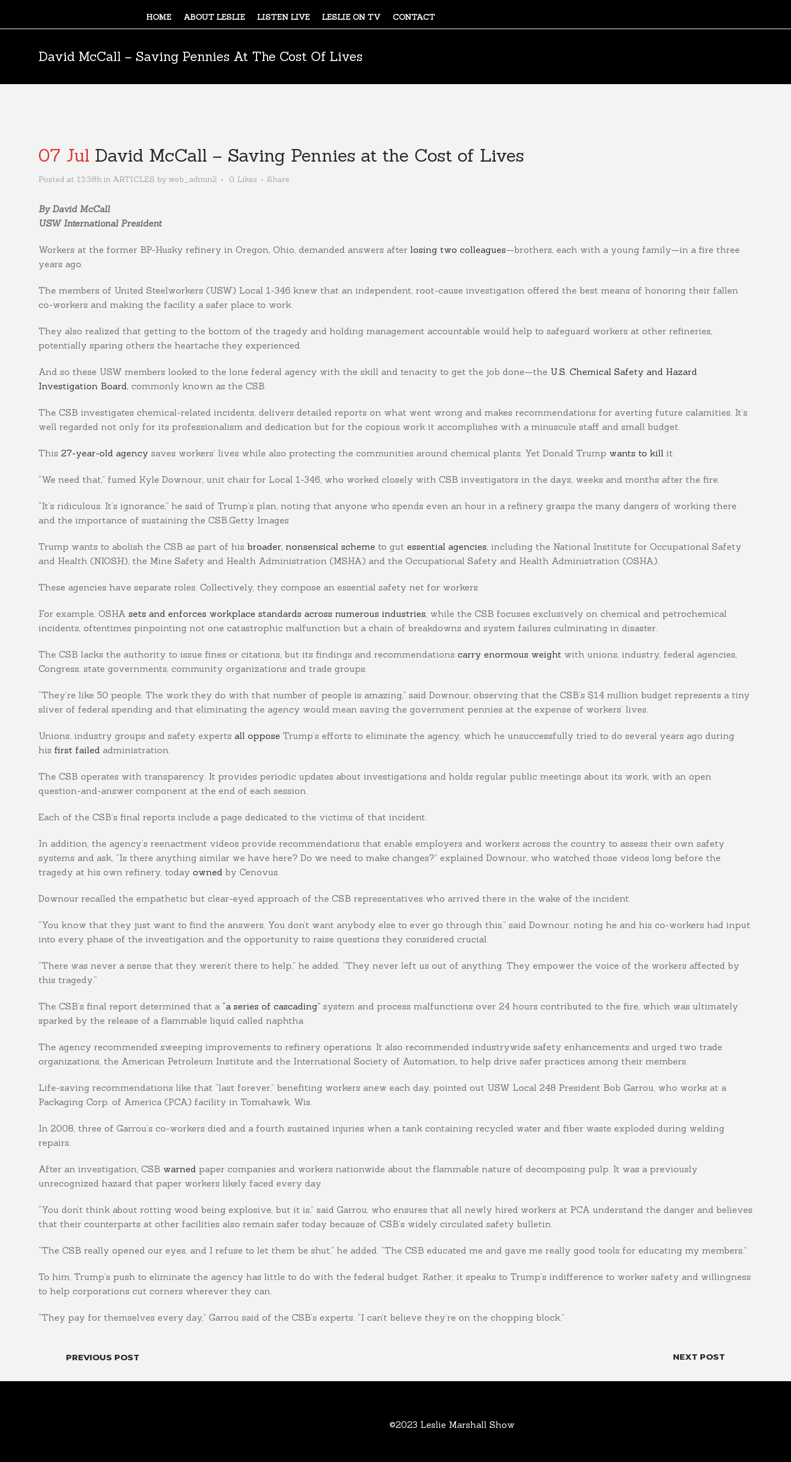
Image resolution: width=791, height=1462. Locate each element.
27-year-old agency (104, 453)
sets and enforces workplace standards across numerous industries (277, 613)
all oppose (257, 735)
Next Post (699, 1356)
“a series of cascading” (271, 1006)
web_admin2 (193, 179)
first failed (77, 749)
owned (207, 872)
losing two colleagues (458, 249)
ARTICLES (134, 179)
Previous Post (103, 1357)
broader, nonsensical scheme (311, 546)
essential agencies (447, 546)
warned (179, 1168)
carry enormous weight (509, 654)
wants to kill (636, 453)
